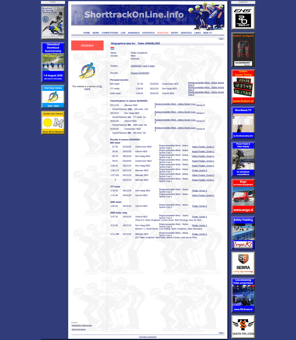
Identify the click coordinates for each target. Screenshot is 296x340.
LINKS (197, 33)
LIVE (123, 33)
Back (221, 39)
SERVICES (186, 33)
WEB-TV (207, 33)
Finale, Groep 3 (199, 170)
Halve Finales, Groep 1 (203, 146)
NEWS (96, 33)
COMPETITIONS (110, 33)
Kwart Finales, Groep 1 (203, 151)
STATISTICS (148, 33)
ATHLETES (162, 33)
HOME (86, 33)
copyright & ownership (148, 337)
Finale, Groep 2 (199, 206)
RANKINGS (134, 33)
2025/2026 (136, 66)
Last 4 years (149, 66)
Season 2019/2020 (140, 73)
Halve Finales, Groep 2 (203, 175)
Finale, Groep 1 (199, 190)
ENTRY (174, 33)
